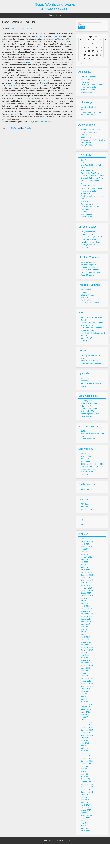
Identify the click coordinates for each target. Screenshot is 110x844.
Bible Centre (85, 163)
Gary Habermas (87, 79)
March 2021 (85, 554)
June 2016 (85, 655)
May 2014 (84, 696)
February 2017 (86, 640)
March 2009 (85, 831)
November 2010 (87, 787)
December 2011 (87, 758)
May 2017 (84, 632)
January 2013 (86, 725)
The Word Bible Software (90, 303)
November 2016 (87, 647)
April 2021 (84, 552)
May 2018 (84, 601)
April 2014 (84, 699)
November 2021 (87, 547)
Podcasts (84, 507)
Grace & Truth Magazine (90, 270)
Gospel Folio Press (88, 234)
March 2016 (85, 658)
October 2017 (86, 619)
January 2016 (86, 660)
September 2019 (87, 580)
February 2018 (86, 609)
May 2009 (84, 826)
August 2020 (85, 559)
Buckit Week (85, 489)
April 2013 (84, 720)
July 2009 (84, 820)
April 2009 (84, 828)
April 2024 (84, 539)
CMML (83, 431)
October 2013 (86, 707)
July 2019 (84, 583)
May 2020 (84, 565)
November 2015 (87, 665)
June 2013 (85, 714)
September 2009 (87, 815)
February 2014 (86, 704)
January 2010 (86, 810)
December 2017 (87, 614)
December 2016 (87, 645)
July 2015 (84, 671)
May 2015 (84, 673)
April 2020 (84, 567)
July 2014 (84, 691)
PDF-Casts (15, 128)
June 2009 (85, 823)
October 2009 (86, 813)
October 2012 (86, 733)
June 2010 (85, 800)
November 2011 (87, 761)
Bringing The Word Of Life (90, 173)
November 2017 (87, 616)
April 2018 (84, 603)
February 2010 (86, 807)
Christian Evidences (88, 77)
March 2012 (85, 751)
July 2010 (84, 797)
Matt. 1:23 (30, 62)
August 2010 (85, 795)
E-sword (84, 292)
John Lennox (85, 82)
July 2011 (84, 766)
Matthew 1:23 (41, 36)
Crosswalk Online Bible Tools (92, 178)
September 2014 (87, 686)
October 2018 (86, 593)
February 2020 (86, 572)
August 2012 (85, 738)
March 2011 (85, 776)
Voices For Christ (87, 145)
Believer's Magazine (88, 265)
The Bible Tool (86, 300)
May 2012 (84, 745)
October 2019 (86, 578)
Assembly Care (86, 401)
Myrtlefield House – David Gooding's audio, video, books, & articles (92, 132)
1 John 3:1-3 (28, 98)
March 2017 (85, 637)
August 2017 (85, 624)
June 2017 (85, 629)
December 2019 (87, 575)
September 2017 (87, 621)
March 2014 (85, 702)
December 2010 (87, 784)
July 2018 (84, 598)
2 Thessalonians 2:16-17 (55, 8)
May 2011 (84, 771)
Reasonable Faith (87, 92)
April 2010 (84, 802)
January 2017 (86, 642)
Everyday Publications (89, 232)
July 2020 (84, 562)
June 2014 (85, 694)
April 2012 (84, 748)
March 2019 (85, 585)
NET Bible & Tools (87, 201)
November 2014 (87, 683)
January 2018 (86, 611)
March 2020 (85, 570)
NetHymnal (85, 381)
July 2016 (84, 652)
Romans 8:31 (12, 85)
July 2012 (84, 740)
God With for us (46, 122)
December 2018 (87, 590)
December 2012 (87, 727)
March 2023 (85, 544)
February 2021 (86, 557)
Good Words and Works (55, 4)
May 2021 (84, 549)
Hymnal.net (85, 378)
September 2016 (87, 650)
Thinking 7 (85, 212)
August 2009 (85, 818)
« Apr (80, 63)
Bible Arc (84, 160)
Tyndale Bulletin (87, 217)
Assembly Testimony (88, 262)
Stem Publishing (87, 204)
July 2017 (84, 627)
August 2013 (85, 712)
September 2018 (87, 596)
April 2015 (84, 676)
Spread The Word (87, 137)
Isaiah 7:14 (58, 36)
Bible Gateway (86, 456)
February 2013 (86, 722)
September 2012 (87, 735)
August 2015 (85, 668)
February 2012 (86, 753)
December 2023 (87, 541)
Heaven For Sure (87, 358)
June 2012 (85, 743)
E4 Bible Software (87, 295)
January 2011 (86, 782)
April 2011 (84, 774)
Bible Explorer (86, 290)
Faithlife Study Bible (88, 186)
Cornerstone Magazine (89, 267)
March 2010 (85, 805)
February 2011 (86, 779)
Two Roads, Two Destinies (91, 363)
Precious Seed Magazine (90, 272)
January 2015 (86, 681)
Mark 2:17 (45, 80)
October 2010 (86, 789)
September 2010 (87, 792)
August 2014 (85, 689)
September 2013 (87, 709)
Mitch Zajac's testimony (89, 90)
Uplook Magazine (87, 275)
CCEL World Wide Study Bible (92, 175)
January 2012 (86, 756)
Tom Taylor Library (88, 214)
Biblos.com (85, 459)
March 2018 (85, 606)
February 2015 (86, 678)
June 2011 (85, 769)
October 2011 (86, 764)
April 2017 (84, 634)
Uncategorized (86, 509)
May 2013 (84, 717)
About (58, 15)
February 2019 (86, 588)
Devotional (29, 128)
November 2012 (87, 730)
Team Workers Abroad (89, 439)
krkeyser (29, 28)
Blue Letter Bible (87, 170)
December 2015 (87, 663)
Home (51, 15)
